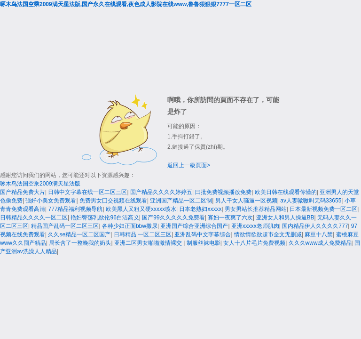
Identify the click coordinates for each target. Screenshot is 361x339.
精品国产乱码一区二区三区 (65, 226)
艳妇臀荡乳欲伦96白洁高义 (105, 217)
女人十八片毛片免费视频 (254, 243)
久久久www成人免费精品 (320, 243)
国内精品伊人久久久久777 (315, 226)
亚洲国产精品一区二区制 (181, 200)
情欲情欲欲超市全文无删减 (268, 234)
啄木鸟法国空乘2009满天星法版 (40, 183)
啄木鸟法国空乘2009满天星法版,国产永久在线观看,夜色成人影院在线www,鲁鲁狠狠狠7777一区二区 (125, 4)
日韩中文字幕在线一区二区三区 (87, 192)
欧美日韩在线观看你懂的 (286, 192)
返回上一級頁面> (188, 165)
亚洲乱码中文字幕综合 (202, 234)
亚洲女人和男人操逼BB (285, 217)
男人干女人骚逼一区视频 (246, 200)
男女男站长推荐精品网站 (256, 209)
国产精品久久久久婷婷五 (161, 192)
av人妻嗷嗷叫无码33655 (310, 200)
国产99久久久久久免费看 (173, 217)
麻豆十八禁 (319, 234)
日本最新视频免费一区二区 (323, 209)
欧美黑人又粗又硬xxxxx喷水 (141, 209)
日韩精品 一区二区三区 (143, 234)
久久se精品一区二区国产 (79, 234)
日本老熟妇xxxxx (200, 209)
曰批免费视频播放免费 (223, 192)
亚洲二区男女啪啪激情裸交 (148, 243)
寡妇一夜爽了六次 (230, 217)
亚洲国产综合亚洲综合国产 (194, 226)
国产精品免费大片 (22, 192)
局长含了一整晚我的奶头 (80, 243)
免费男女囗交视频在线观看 (113, 200)
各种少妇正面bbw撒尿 (129, 226)
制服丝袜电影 (203, 243)
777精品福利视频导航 (75, 209)
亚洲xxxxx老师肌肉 (255, 226)
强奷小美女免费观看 (50, 200)
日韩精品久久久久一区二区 (34, 217)
